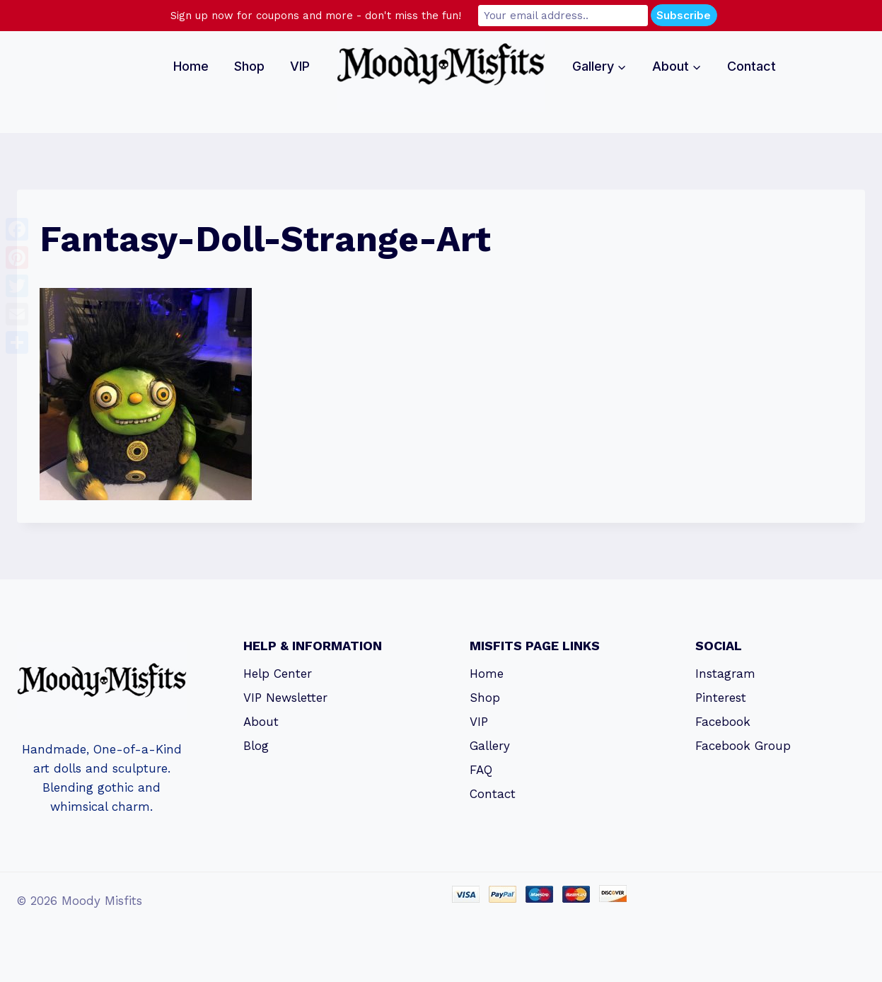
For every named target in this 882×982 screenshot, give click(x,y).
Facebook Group (743, 746)
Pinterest (720, 698)
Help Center (277, 673)
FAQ (481, 770)
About (261, 722)
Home (191, 66)
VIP (300, 66)
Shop (249, 66)
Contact (751, 66)
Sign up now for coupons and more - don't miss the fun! (315, 15)
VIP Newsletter (285, 698)
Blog (256, 746)
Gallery (490, 746)
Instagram (725, 673)
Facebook (722, 722)
